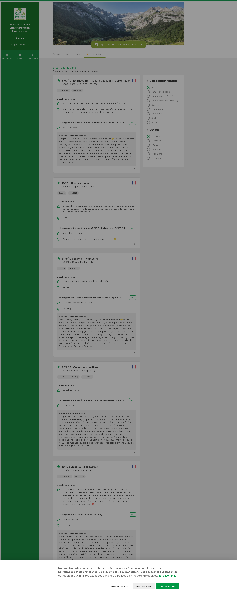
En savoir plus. (168, 575)
